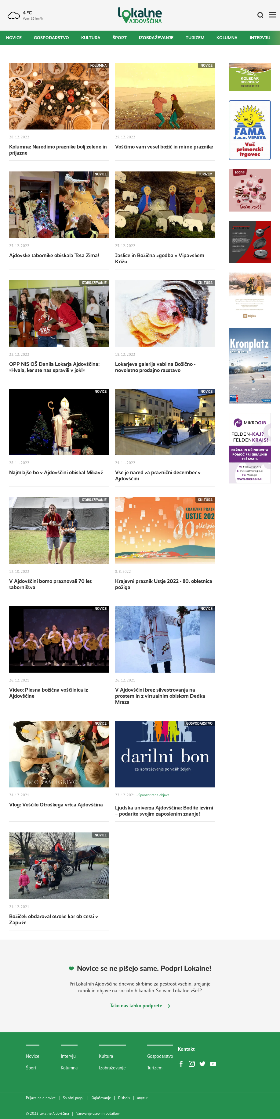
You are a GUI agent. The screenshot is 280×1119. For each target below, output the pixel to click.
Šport (120, 37)
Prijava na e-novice (41, 1098)
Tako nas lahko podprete (140, 1005)
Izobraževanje (156, 37)
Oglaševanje (101, 1098)
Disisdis (124, 1098)
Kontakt (186, 1049)
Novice (14, 37)
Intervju (260, 37)
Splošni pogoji (73, 1098)
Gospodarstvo (51, 37)
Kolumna (227, 37)
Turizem (195, 37)
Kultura (90, 37)
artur (142, 1098)
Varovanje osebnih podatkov (98, 1113)
